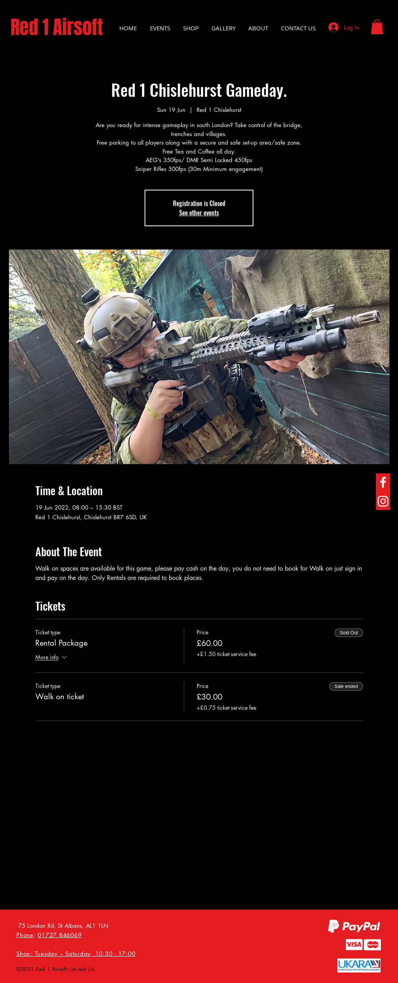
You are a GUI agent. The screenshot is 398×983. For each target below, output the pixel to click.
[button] (377, 26)
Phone (24, 935)
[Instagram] (383, 501)
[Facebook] (383, 482)
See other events (199, 212)
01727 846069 (60, 935)
